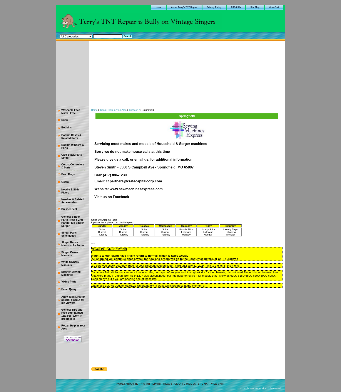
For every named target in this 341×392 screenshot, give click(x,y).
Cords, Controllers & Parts (72, 166)
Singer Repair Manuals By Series (72, 244)
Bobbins (66, 127)
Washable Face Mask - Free (70, 112)
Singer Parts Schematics (69, 234)
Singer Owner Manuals (69, 254)
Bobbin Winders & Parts (72, 146)
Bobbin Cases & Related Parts (71, 137)
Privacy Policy (214, 7)
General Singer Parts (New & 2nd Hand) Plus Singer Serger (72, 221)
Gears (65, 181)
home (159, 7)
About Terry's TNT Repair (184, 7)
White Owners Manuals (70, 264)
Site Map (254, 7)
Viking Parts (68, 281)
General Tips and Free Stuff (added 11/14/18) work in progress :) (72, 314)
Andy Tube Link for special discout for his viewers (73, 300)
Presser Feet (69, 209)
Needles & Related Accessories (72, 201)
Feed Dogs (68, 174)
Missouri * (134, 110)
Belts (64, 119)
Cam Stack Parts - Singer (72, 156)
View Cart (274, 7)
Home (94, 110)
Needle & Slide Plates (70, 191)
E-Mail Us (236, 7)
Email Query (69, 289)
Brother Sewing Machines (71, 273)
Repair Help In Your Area (113, 110)
